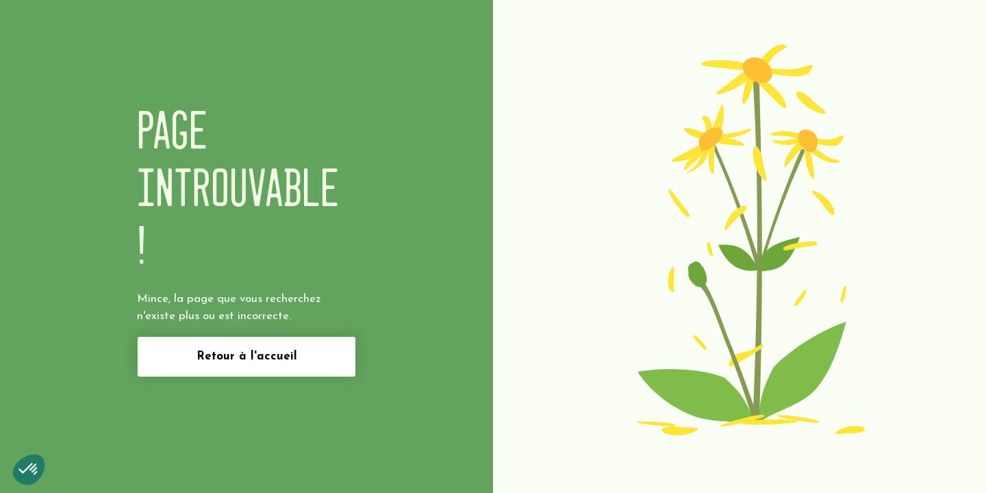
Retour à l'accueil (247, 356)
